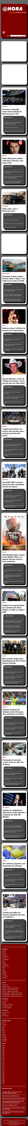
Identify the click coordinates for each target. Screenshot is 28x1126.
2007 (3, 1077)
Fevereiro (4, 1024)
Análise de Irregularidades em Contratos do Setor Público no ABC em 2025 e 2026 (13, 621)
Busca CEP (5, 1001)
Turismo (4, 974)
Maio (3, 1029)
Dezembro (4, 1040)
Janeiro (4, 1022)
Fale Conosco (5, 1015)
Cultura (4, 971)
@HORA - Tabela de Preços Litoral (10, 989)
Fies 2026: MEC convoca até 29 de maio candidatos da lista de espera (12, 123)
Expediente (4, 984)
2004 (3, 1082)
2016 (3, 1062)
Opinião (4, 951)
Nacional (4, 954)
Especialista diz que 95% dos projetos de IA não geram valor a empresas (14, 831)
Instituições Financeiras (7, 1004)
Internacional (5, 956)
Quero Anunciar (5, 1012)
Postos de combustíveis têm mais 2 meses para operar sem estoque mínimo (13, 784)
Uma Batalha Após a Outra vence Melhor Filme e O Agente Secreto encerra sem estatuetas (12, 576)
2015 (3, 1063)
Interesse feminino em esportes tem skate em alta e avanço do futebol (14, 723)
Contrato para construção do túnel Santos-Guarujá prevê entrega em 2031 (13, 682)
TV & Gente (5, 976)
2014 (3, 1065)
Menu (4, 33)
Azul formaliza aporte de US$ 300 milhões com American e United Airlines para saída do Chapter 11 (14, 932)
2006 (3, 1078)
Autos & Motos (5, 966)
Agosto (4, 1034)
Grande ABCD (5, 959)
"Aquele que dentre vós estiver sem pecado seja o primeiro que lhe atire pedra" (13, 445)
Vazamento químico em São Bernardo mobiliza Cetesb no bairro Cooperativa (12, 626)
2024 (3, 1049)
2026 (3, 1045)
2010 (3, 1072)
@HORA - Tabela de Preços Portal (10, 991)
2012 (3, 1068)
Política (4, 953)
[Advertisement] (14, 24)
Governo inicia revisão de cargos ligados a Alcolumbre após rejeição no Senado (13, 182)
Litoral (3, 961)
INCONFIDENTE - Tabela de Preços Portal (12, 996)
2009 (3, 1073)
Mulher (3, 967)
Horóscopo (4, 977)
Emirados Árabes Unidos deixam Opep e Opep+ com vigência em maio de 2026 (12, 300)
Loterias (4, 1002)
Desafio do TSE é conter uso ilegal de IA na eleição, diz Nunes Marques (13, 177)
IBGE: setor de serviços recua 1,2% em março (13, 131)
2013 (3, 1067)
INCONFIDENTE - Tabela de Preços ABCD (12, 993)
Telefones (4, 1014)
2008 (3, 1075)
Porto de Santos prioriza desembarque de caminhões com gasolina (13, 677)
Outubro (4, 1037)
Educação (4, 972)
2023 (3, 1050)
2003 (3, 1083)
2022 (3, 1052)
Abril (3, 1027)
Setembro (4, 1036)
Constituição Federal (7, 1006)
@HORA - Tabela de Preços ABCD (10, 988)
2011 (3, 1070)
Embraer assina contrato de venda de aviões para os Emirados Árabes (13, 290)
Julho (3, 1032)
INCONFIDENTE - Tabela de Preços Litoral (12, 994)
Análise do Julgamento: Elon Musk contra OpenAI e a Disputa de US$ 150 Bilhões (13, 295)
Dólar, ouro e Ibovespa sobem (10, 227)
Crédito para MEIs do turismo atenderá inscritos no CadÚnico (13, 926)
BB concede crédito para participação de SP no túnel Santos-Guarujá (13, 672)
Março (3, 1026)
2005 (3, 1080)
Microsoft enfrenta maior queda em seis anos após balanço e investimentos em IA (14, 836)
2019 (3, 1057)
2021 (3, 1054)
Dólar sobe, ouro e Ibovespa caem (11, 127)
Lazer (3, 969)
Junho (3, 1031)
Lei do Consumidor (6, 1007)
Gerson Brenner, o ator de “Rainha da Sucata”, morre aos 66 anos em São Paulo (13, 397)
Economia (4, 957)
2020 (3, 1055)
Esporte (4, 962)
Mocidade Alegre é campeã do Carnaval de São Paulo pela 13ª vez (13, 345)
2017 (3, 1060)
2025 (3, 1047)
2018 (3, 1058)
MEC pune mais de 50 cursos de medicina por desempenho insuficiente (14, 506)
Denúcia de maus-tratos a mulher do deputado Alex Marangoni (12, 631)
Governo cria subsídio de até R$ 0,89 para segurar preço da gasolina (13, 774)
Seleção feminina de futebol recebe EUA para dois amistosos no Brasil (14, 728)
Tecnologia (4, 964)
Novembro (4, 1039)
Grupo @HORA (5, 986)
